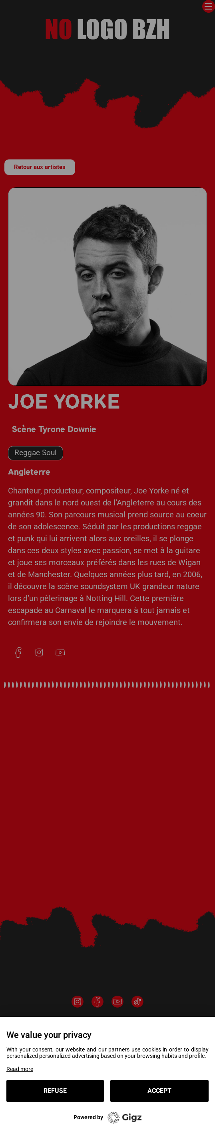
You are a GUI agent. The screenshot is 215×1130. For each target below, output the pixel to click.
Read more (19, 1069)
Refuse (55, 1091)
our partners (114, 1050)
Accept (159, 1091)
